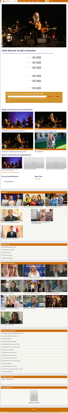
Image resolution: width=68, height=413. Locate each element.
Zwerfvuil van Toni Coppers (6, 252)
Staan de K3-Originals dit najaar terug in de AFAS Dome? (33, 206)
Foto (33, 1)
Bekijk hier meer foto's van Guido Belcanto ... (11, 172)
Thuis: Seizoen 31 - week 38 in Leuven (7, 324)
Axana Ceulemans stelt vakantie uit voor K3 (9, 352)
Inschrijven (54, 96)
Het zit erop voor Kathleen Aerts (7, 371)
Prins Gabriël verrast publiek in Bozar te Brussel (9, 238)
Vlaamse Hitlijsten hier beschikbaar (8, 249)
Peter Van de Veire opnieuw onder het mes (9, 355)
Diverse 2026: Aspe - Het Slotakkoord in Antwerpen (55, 308)
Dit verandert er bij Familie (6, 338)
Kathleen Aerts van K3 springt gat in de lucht (53, 206)
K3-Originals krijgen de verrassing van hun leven (9, 206)
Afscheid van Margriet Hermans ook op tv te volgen (11, 344)
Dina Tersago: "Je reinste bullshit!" (8, 349)
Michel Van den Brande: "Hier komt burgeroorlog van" (11, 360)
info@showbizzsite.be (40, 412)
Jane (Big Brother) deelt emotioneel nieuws (9, 366)
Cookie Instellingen (48, 412)
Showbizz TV (4, 192)
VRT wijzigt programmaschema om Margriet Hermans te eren (12, 333)
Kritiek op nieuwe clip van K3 (6, 363)
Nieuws (19, 1)
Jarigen (37, 1)
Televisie (25, 1)
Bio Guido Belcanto (9, 181)
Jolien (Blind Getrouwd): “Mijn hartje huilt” (9, 341)
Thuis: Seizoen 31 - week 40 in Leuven (52, 277)
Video (29, 1)
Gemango (56, 412)
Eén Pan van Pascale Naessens (7, 255)
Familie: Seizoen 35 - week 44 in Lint (7, 277)
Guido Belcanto (38, 178)
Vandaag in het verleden (7, 377)
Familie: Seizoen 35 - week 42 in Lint (29, 308)
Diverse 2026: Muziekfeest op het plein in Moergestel (33, 277)
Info (24, 412)
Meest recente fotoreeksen (8, 263)
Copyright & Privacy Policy (30, 412)
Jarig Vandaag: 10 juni (6, 387)
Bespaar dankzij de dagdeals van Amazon (9, 247)
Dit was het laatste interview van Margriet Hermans (10, 222)
